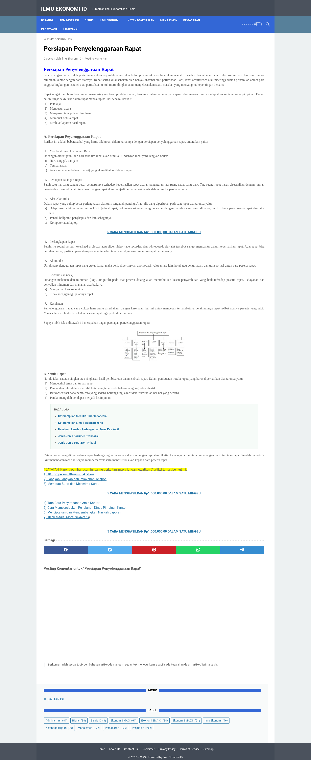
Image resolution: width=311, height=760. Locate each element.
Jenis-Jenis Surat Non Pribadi (77, 486)
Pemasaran (194, 13)
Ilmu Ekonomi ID (66, 4)
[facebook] (59, 598)
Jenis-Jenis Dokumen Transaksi (78, 480)
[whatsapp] (149, 598)
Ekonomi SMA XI (223, 79)
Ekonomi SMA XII (223, 87)
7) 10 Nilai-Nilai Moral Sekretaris (66, 566)
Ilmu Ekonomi (112, 13)
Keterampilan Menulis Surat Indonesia (82, 460)
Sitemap (208, 745)
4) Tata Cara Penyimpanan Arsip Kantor (71, 551)
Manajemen (171, 13)
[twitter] (89, 598)
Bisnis (91, 13)
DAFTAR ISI (220, 44)
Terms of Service (189, 745)
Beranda (50, 13)
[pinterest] (118, 598)
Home (101, 745)
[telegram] (179, 598)
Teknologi (73, 22)
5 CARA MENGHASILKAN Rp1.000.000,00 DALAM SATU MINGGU (118, 257)
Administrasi (71, 13)
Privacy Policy (167, 745)
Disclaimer (148, 745)
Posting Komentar (95, 54)
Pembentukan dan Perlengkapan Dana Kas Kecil (88, 473)
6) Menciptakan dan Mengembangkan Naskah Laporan (82, 561)
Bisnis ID (217, 72)
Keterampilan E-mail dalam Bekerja (80, 466)
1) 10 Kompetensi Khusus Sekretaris (69, 523)
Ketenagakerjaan (143, 13)
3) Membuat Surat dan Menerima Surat (71, 532)
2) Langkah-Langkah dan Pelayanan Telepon (75, 528)
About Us (114, 745)
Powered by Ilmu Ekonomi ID (165, 753)
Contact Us (131, 745)
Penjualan (52, 22)
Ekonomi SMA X (243, 72)
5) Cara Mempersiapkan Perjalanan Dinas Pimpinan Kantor (85, 556)
